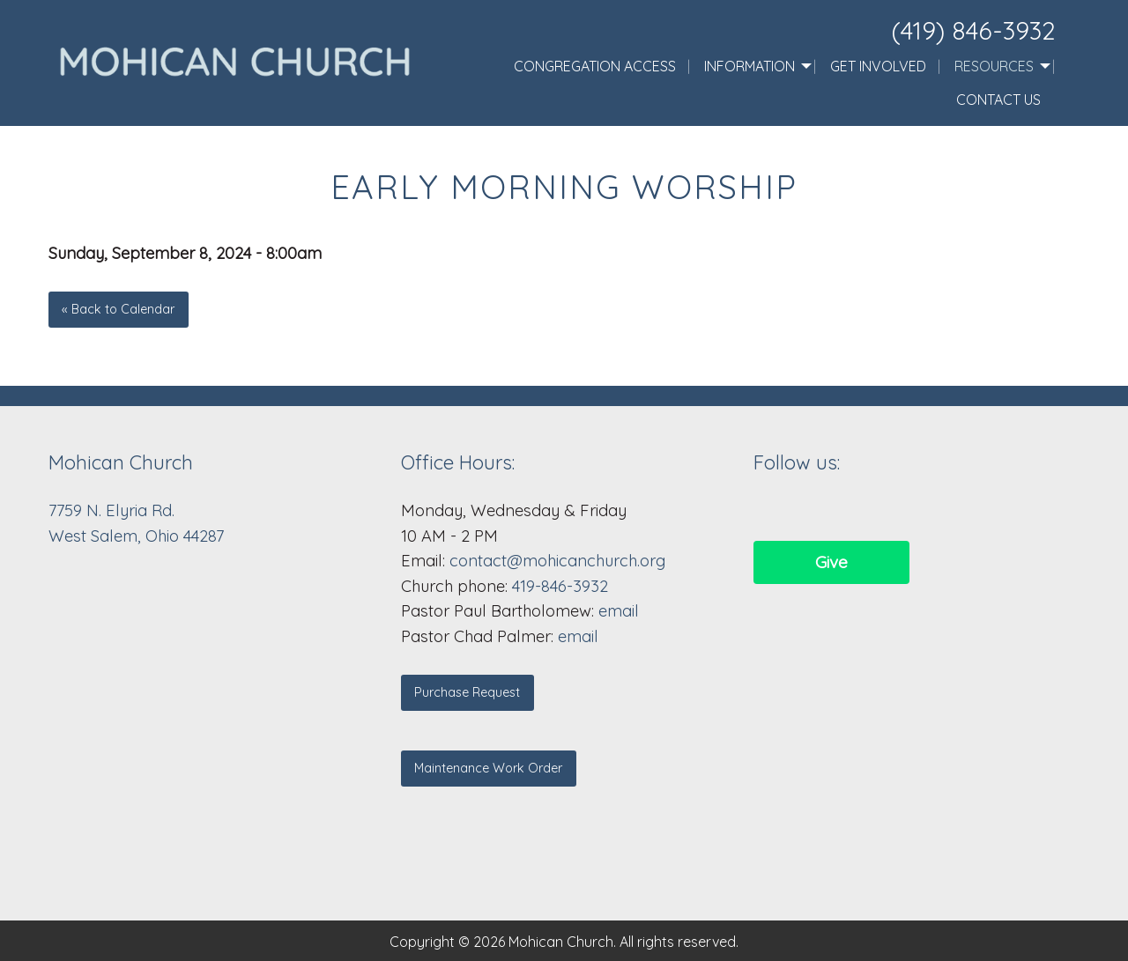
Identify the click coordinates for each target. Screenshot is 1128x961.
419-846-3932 (560, 586)
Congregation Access (595, 66)
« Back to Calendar (118, 309)
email (618, 611)
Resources (994, 66)
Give (831, 562)
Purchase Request (467, 692)
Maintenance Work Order (488, 768)
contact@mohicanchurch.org (557, 561)
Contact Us (998, 99)
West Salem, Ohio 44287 (136, 536)
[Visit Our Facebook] (767, 510)
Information (749, 66)
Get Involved (878, 66)
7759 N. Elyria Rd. (113, 510)
